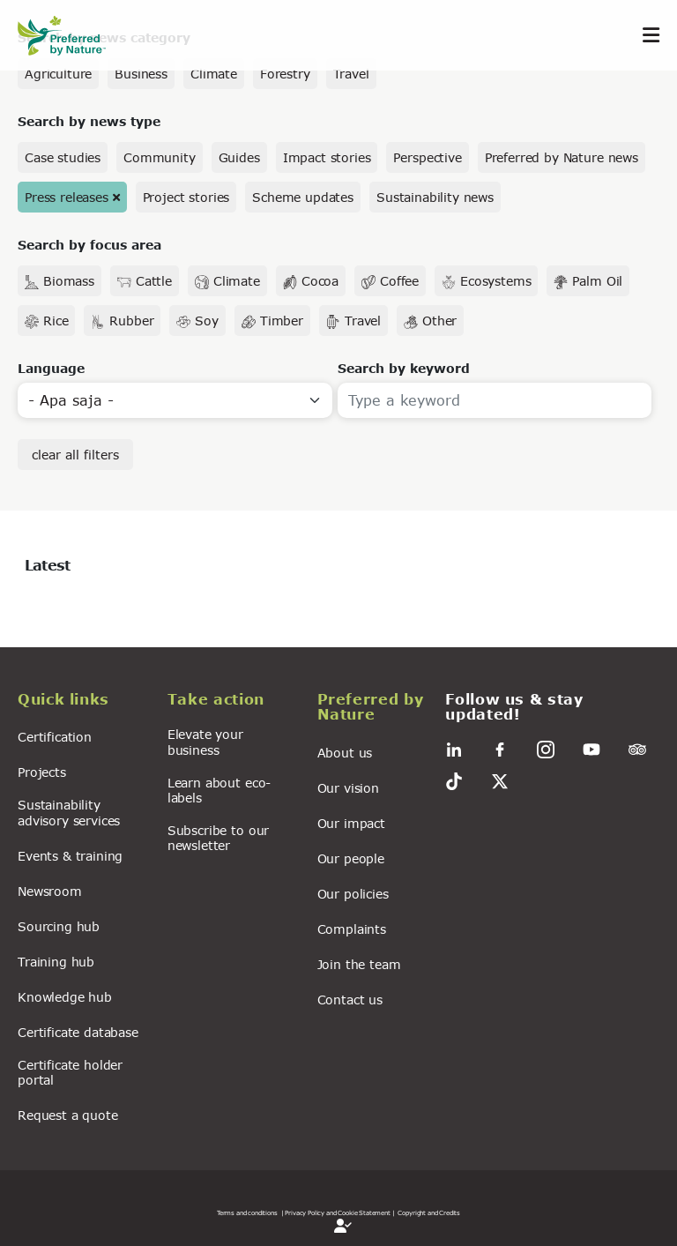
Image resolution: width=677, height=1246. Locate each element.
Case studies (62, 157)
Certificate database (78, 1032)
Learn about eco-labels (219, 790)
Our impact (351, 823)
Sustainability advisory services (69, 812)
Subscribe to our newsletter (218, 838)
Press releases (66, 197)
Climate (213, 73)
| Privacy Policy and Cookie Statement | (338, 1212)
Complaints (351, 928)
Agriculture (58, 73)
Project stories (186, 197)
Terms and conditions (247, 1212)
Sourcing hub (59, 926)
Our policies (353, 893)
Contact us (350, 999)
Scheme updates (302, 197)
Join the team (359, 964)
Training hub (56, 961)
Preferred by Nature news (561, 157)
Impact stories (327, 157)
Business (141, 73)
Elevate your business (205, 742)
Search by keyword (404, 368)
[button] (82, 702)
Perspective (427, 157)
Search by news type (89, 121)
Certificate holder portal (70, 1072)
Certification (55, 736)
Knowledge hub (65, 996)
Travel (351, 73)
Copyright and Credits (429, 1212)
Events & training (70, 855)
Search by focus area (89, 244)
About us (345, 752)
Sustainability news (435, 197)
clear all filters (75, 454)
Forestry (285, 73)
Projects (42, 772)
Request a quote (68, 1115)
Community (159, 157)
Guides (239, 157)
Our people (350, 858)
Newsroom (50, 891)
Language (51, 368)
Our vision (348, 787)
